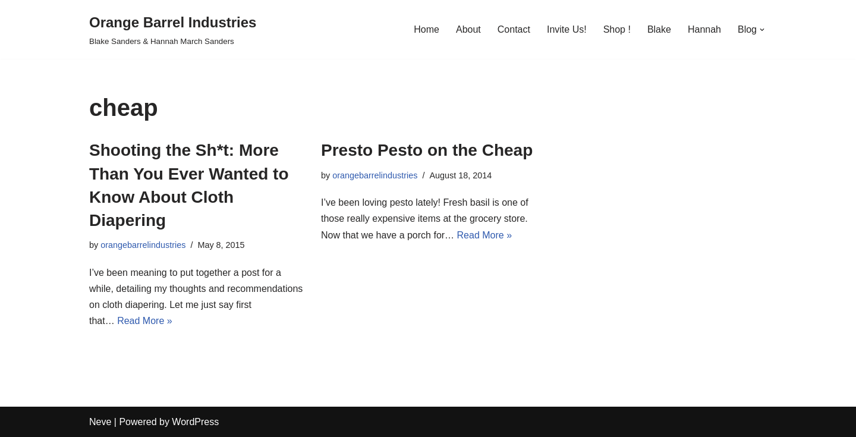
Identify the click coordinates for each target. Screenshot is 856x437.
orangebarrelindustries (142, 245)
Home (426, 29)
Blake (659, 29)
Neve (100, 422)
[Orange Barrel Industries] (172, 29)
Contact (514, 29)
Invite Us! (567, 29)
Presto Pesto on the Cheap (427, 150)
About (468, 29)
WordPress (195, 422)
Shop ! (617, 29)
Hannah (704, 29)
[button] (762, 29)
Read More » (144, 321)
